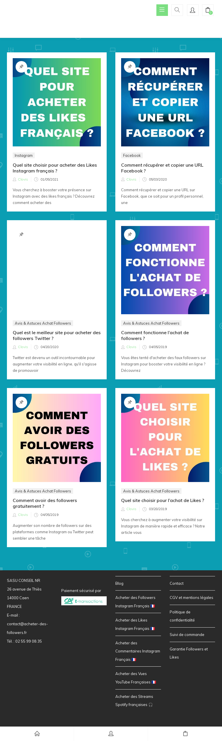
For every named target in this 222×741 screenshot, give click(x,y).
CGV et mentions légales (191, 597)
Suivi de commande (187, 634)
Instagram (24, 155)
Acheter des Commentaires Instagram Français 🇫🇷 (137, 651)
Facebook (132, 155)
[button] (207, 10)
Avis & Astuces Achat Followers (43, 249)
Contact (177, 583)
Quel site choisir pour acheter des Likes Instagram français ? (55, 168)
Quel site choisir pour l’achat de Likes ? (162, 500)
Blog (119, 583)
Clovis (23, 179)
